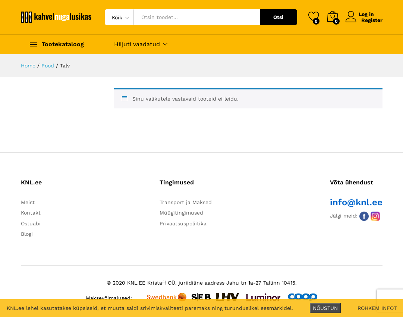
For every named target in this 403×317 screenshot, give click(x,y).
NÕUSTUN (325, 308)
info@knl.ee (356, 202)
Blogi (27, 234)
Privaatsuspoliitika (183, 223)
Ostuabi (31, 223)
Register (371, 20)
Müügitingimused (181, 213)
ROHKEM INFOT (377, 308)
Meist (28, 202)
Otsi (278, 17)
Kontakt (31, 213)
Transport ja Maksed (186, 202)
